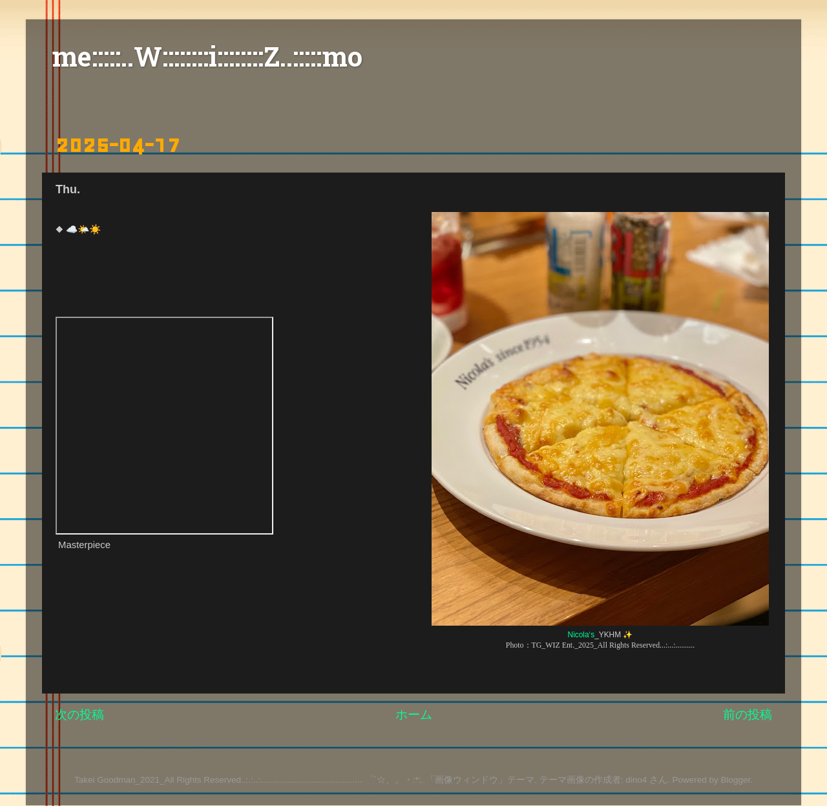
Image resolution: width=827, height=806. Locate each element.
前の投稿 (747, 714)
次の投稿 (79, 714)
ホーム (413, 714)
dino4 (636, 780)
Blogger (735, 780)
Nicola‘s (581, 634)
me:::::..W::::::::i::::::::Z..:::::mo (207, 60)
